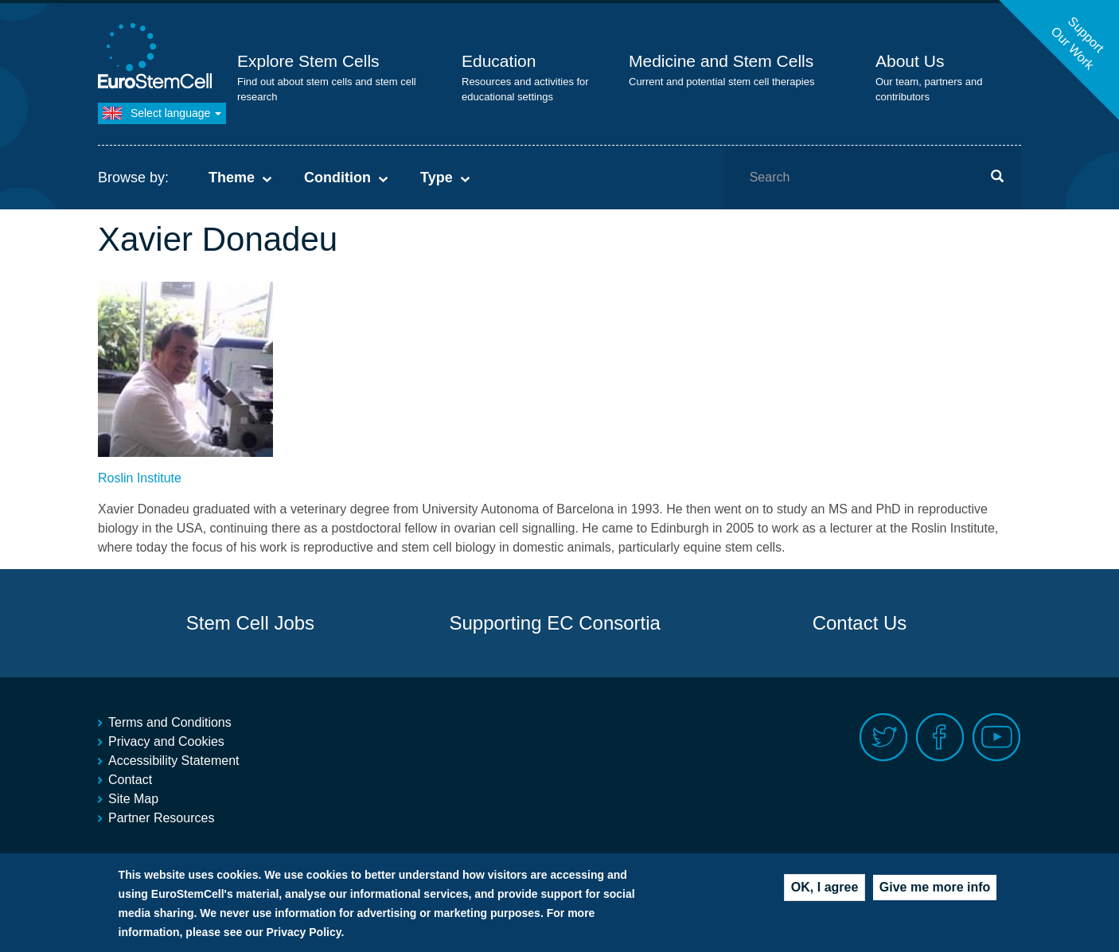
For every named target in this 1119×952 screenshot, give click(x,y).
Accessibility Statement (174, 760)
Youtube (997, 737)
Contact (130, 779)
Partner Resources (161, 818)
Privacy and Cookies (166, 741)
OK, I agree (824, 894)
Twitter (884, 737)
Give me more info (935, 894)
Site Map (133, 799)
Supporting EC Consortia (554, 623)
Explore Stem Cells (308, 61)
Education (499, 61)
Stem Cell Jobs (250, 623)
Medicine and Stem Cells (721, 61)
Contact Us (860, 623)
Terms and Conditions (170, 722)
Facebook (940, 737)
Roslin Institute (139, 478)
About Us (909, 61)
